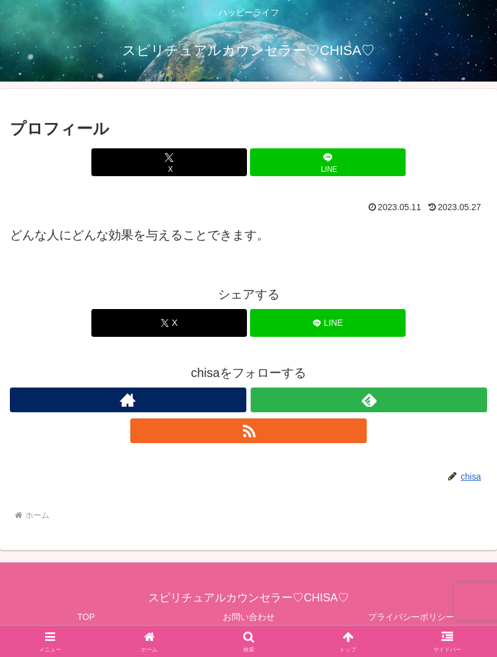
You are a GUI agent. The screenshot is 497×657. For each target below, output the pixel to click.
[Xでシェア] (168, 162)
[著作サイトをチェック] (128, 400)
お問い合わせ (249, 617)
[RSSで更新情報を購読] (248, 430)
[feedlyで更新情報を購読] (369, 400)
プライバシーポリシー (411, 617)
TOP (86, 617)
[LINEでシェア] (327, 162)
